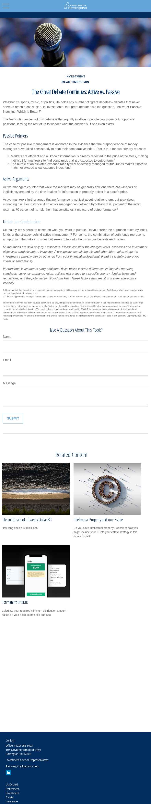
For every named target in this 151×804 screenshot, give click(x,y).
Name (7, 336)
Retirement (12, 789)
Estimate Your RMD (15, 602)
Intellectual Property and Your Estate (98, 519)
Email (7, 360)
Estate (10, 797)
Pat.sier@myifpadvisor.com (22, 766)
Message (9, 383)
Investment (12, 793)
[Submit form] (13, 418)
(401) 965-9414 (23, 745)
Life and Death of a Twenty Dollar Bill (27, 519)
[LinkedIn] (8, 772)
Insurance (12, 801)
